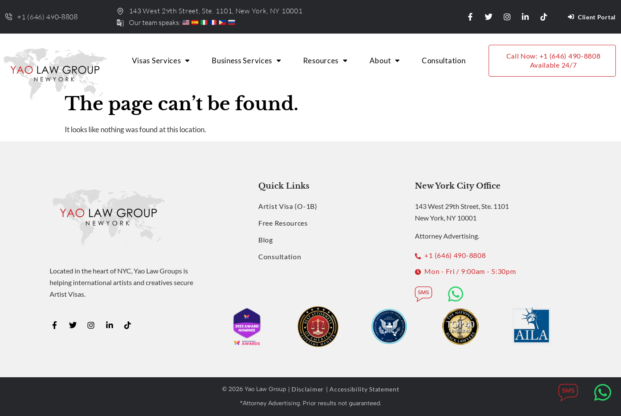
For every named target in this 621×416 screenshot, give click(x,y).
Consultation (443, 60)
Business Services (247, 60)
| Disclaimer (306, 389)
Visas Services (161, 60)
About (385, 60)
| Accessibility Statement (362, 389)
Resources (325, 60)
